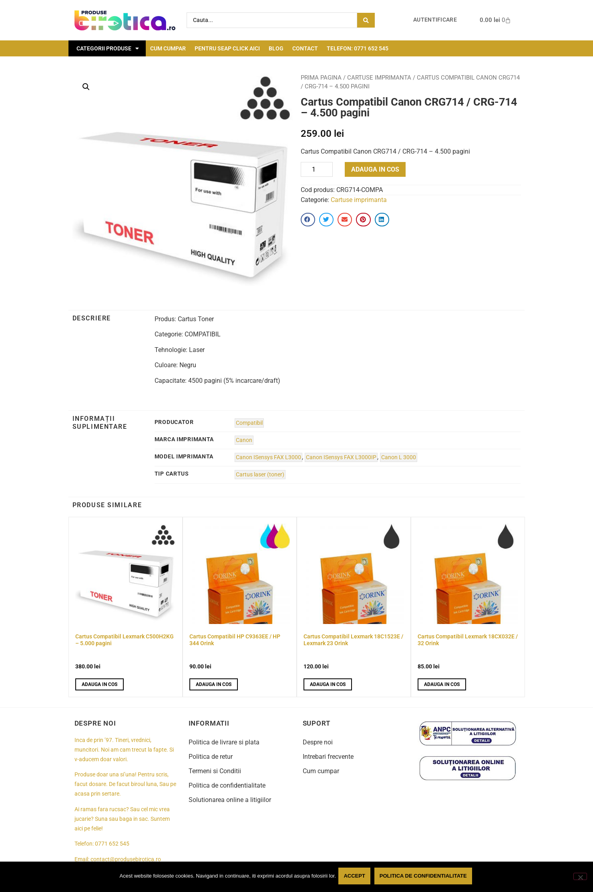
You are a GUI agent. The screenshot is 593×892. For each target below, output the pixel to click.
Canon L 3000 (398, 457)
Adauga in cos (375, 169)
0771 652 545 (112, 843)
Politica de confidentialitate (227, 785)
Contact (305, 48)
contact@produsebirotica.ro (125, 859)
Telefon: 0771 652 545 (357, 48)
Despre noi (318, 742)
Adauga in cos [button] (99, 684)
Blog (276, 48)
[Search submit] (366, 20)
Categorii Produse (107, 48)
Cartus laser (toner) (260, 474)
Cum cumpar (168, 48)
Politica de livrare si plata (224, 742)
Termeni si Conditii (215, 771)
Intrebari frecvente (328, 756)
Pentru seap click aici (227, 48)
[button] (86, 87)
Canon (244, 440)
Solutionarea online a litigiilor (230, 800)
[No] (580, 877)
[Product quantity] (317, 169)
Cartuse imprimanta (379, 77)
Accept (355, 877)
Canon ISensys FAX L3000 (268, 457)
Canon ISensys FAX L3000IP (341, 457)
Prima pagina (321, 77)
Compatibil (249, 423)
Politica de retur (211, 756)
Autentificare (435, 19)
